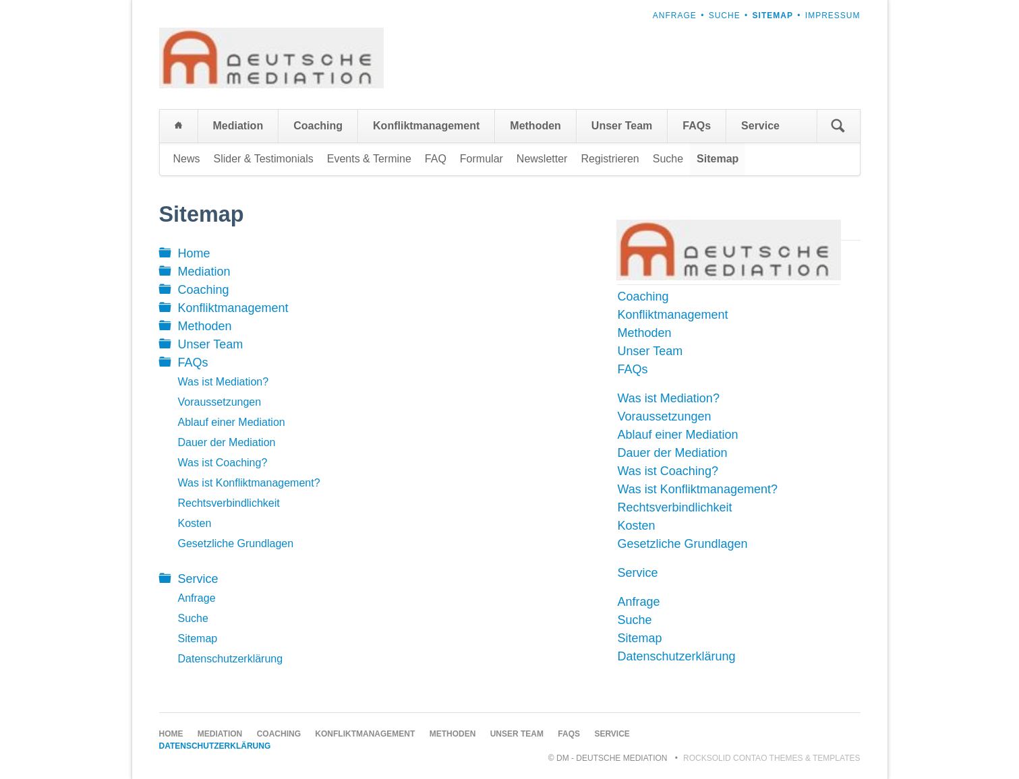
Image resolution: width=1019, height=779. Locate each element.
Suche (724, 15)
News (186, 158)
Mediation (238, 125)
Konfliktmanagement (426, 125)
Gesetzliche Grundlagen (236, 543)
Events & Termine (369, 158)
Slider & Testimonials (264, 158)
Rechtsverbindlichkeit (229, 503)
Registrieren (610, 158)
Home (179, 126)
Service (760, 125)
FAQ (435, 158)
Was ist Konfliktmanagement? (249, 483)
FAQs (696, 125)
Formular (481, 158)
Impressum (833, 15)
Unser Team (621, 125)
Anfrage (675, 15)
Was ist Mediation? (223, 381)
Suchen (838, 126)
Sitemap (198, 638)
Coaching (318, 125)
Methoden (535, 125)
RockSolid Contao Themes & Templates (772, 758)
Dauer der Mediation (227, 442)
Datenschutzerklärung (230, 658)
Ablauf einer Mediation (231, 422)
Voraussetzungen (220, 402)
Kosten (195, 523)
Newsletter (542, 158)
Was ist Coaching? (223, 462)
